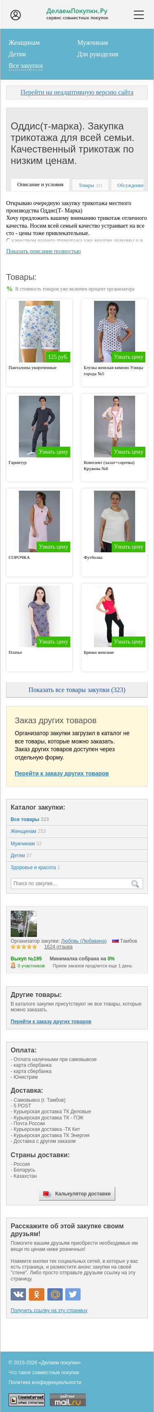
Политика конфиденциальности (45, 1382)
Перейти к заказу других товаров (62, 773)
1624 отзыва (58, 947)
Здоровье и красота (35, 867)
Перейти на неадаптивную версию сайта (77, 92)
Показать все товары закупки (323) (77, 689)
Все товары (30, 819)
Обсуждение (130, 185)
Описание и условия (40, 184)
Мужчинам (92, 42)
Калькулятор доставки (83, 1194)
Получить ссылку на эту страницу (49, 1310)
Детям (17, 54)
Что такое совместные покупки (44, 1372)
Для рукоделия (97, 54)
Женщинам (24, 42)
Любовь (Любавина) (84, 941)
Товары (86, 185)
